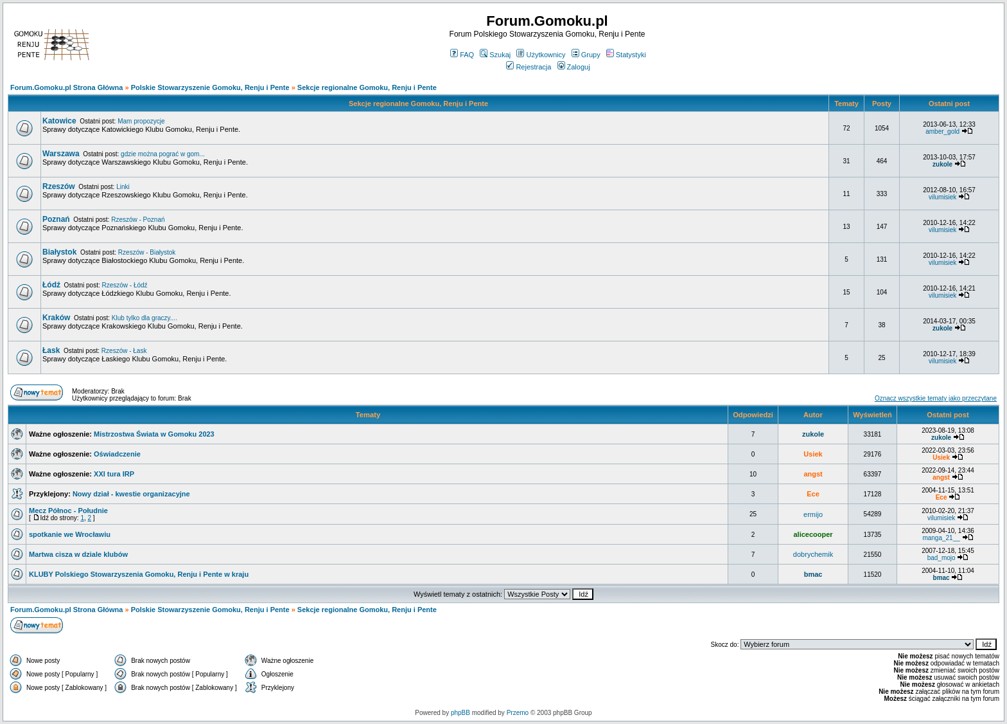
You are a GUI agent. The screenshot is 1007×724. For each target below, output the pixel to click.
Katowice (59, 120)
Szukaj (495, 55)
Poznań (56, 219)
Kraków (56, 317)
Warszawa (61, 153)
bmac (813, 574)
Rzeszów (58, 186)
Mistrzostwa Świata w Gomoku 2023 (154, 434)
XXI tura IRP (114, 474)
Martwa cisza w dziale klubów (78, 554)
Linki (123, 186)
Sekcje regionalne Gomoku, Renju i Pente (367, 87)
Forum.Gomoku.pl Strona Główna (66, 87)
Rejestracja (528, 67)
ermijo (813, 514)
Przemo (518, 712)
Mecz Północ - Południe (68, 510)
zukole (942, 164)
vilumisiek (942, 197)
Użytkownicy (540, 55)
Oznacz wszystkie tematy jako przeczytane (936, 398)
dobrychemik (813, 554)
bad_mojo (941, 557)
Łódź (51, 284)
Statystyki (626, 55)
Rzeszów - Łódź (124, 285)
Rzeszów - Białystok (146, 252)
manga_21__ (940, 537)
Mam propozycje (141, 121)
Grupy (586, 55)
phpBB (460, 712)
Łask (51, 350)
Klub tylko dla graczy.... (144, 317)
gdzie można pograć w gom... (163, 154)
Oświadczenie (117, 454)
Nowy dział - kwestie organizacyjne (131, 494)
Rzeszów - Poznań (137, 219)
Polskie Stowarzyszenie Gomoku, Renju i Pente (210, 87)
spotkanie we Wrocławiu (69, 534)
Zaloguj (573, 67)
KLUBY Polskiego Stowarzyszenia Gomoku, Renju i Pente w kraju (139, 574)
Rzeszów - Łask (124, 350)
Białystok (59, 252)
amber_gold (942, 131)
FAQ (462, 55)
